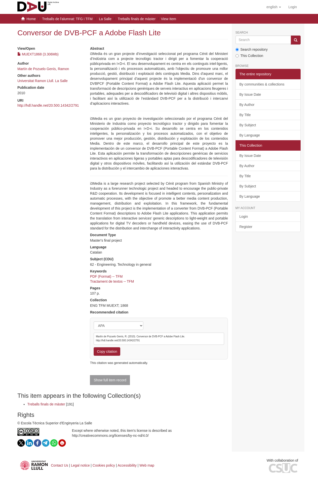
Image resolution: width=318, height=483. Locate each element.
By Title (245, 115)
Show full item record (110, 380)
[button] (273, 7)
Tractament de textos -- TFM (112, 281)
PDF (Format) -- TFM (106, 276)
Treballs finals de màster (137, 19)
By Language (249, 135)
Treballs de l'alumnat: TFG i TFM (67, 19)
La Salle (105, 19)
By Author (247, 105)
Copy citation (107, 351)
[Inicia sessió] (293, 7)
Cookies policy (104, 465)
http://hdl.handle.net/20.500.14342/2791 (48, 105)
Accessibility (127, 465)
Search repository (252, 49)
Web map (146, 465)
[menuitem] (293, 7)
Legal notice (80, 465)
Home (31, 19)
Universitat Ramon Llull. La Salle (42, 81)
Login (243, 217)
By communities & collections (261, 84)
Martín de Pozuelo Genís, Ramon (43, 69)
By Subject (247, 125)
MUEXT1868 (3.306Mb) (38, 54)
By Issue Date (250, 94)
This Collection (249, 56)
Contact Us (59, 465)
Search (242, 32)
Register (245, 227)
